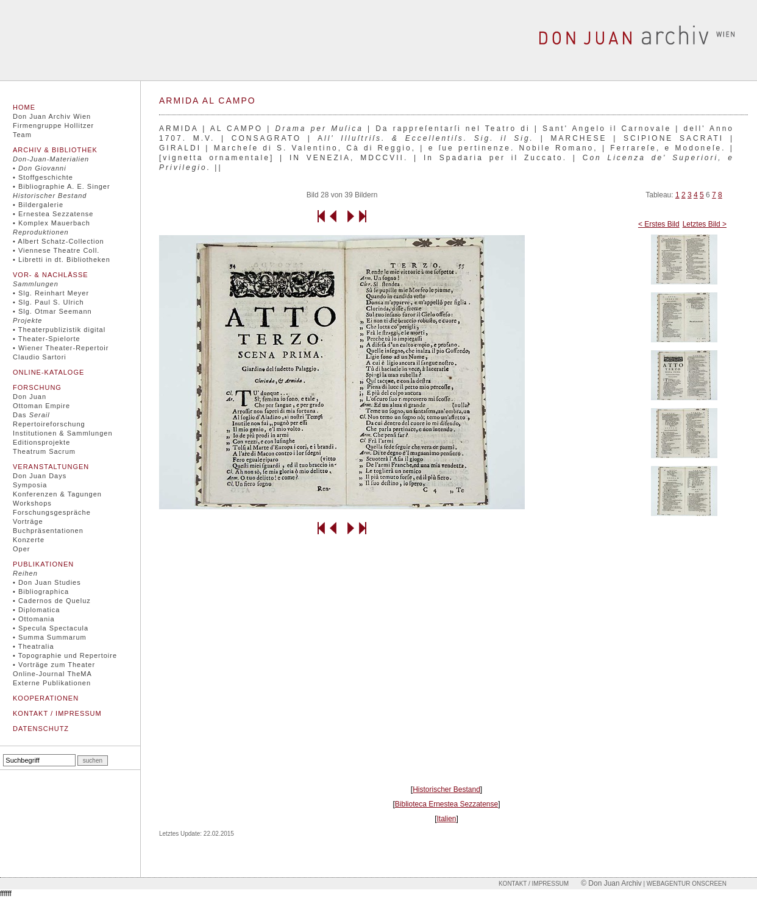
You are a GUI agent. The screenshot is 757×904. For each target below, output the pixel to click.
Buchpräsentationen (48, 530)
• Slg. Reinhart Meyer (51, 293)
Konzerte (28, 539)
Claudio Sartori (39, 357)
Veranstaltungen (51, 466)
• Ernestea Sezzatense (53, 213)
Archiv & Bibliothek (55, 150)
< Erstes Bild (659, 224)
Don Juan (29, 396)
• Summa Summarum (50, 637)
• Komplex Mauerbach (51, 223)
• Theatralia (33, 646)
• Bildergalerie (38, 204)
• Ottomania (34, 619)
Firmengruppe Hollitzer (53, 125)
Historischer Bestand (446, 789)
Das (31, 414)
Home (24, 107)
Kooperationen (46, 698)
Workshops (32, 503)
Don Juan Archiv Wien (52, 116)
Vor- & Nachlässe (50, 274)
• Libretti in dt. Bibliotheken (61, 259)
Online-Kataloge (48, 372)
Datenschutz (41, 728)
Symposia (30, 485)
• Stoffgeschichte (43, 177)
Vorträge (28, 521)
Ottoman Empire (41, 405)
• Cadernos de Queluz (52, 600)
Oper (21, 549)
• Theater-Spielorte (46, 338)
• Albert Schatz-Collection (58, 241)
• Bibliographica (41, 591)
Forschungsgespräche (52, 512)
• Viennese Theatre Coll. (56, 250)
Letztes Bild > (705, 224)
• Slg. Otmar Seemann (52, 311)
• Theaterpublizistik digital (59, 329)
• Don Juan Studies (47, 582)
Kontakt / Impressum (57, 713)
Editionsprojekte (41, 442)
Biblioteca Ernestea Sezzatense (446, 804)
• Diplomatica (36, 609)
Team (22, 134)
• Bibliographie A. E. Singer (61, 186)
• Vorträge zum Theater (54, 664)
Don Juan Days (39, 475)
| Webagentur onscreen (684, 883)
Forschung (37, 387)
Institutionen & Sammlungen (63, 433)
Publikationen (43, 564)
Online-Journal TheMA (52, 673)
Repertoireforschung (49, 424)
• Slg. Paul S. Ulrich (48, 302)
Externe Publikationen (52, 683)
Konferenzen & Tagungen (57, 494)
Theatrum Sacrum (44, 451)
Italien (446, 818)
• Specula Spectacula (50, 628)
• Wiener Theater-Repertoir (60, 347)
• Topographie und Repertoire (65, 655)
